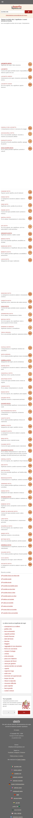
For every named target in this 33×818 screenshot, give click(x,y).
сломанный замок (18, 785)
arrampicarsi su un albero (12, 620)
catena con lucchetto (8, 596)
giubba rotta (8, 622)
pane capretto (8, 679)
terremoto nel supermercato (12, 669)
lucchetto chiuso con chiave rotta (11, 569)
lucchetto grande (7, 572)
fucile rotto (5, 306)
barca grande (8, 682)
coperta (6, 662)
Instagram (16, 746)
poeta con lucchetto (8, 599)
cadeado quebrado (18, 770)
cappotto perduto (9, 627)
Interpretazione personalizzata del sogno (16, 15)
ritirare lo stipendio (10, 674)
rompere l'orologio (9, 645)
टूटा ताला (18, 796)
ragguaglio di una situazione (13, 640)
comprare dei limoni (10, 654)
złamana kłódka (18, 792)
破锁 (18, 788)
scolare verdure (9, 684)
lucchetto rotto (17, 760)
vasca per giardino (10, 657)
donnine (6, 635)
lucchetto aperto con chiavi (9, 589)
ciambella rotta (6, 353)
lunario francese (9, 630)
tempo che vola (9, 672)
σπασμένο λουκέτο (18, 810)
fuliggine (7, 637)
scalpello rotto (6, 490)
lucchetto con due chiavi (9, 582)
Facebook (10, 746)
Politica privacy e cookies (16, 749)
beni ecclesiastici (9, 625)
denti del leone (8, 632)
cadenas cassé (18, 781)
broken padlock (18, 763)
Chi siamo (16, 723)
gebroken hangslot (18, 774)
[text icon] (28, 11)
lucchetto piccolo (7, 576)
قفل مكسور (15, 800)
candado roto (17, 767)
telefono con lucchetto (8, 593)
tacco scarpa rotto (7, 147)
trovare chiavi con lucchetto (10, 603)
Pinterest (22, 746)
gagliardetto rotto (7, 443)
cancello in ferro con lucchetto (10, 606)
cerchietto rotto (6, 233)
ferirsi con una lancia (10, 642)
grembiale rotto (6, 538)
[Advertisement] (16, 43)
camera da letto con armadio (13, 659)
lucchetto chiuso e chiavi (9, 586)
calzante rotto (6, 397)
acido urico (7, 667)
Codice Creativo (21, 753)
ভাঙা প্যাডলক (17, 803)
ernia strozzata (8, 649)
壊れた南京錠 (17, 807)
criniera (6, 647)
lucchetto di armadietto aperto (10, 579)
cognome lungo (9, 664)
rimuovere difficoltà (10, 677)
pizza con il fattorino (10, 652)
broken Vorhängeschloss (17, 777)
